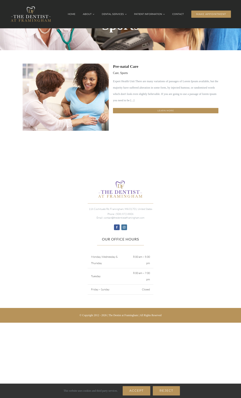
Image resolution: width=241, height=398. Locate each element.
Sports (124, 73)
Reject (166, 390)
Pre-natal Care (125, 66)
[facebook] (117, 227)
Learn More (165, 110)
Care (116, 73)
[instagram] (124, 227)
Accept (136, 390)
